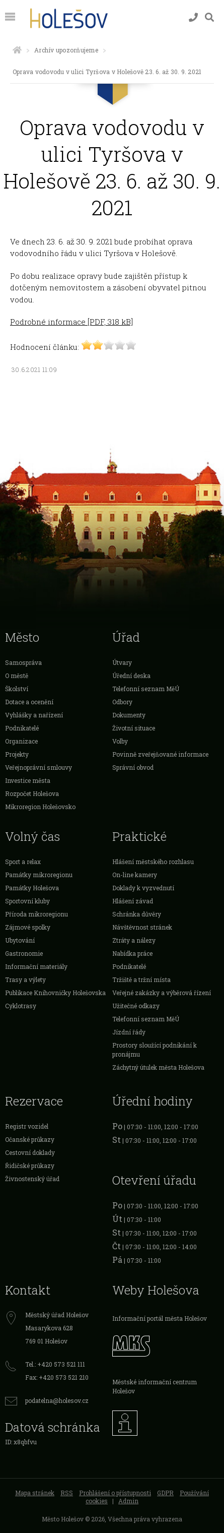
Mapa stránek (34, 1493)
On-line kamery (134, 875)
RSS (66, 1493)
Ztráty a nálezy (134, 940)
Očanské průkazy (29, 1139)
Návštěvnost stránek (142, 927)
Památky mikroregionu (38, 875)
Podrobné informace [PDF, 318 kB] (71, 322)
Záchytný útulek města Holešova (158, 1067)
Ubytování (20, 940)
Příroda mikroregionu (36, 914)
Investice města (27, 780)
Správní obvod (133, 767)
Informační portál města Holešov (159, 1318)
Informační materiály (36, 966)
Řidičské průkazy (29, 1165)
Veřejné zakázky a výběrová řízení (161, 993)
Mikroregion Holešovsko (40, 807)
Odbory (122, 702)
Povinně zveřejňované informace (160, 754)
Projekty (17, 754)
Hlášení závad (132, 901)
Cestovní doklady (30, 1152)
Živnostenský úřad (32, 1179)
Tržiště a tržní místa (141, 979)
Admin (128, 1501)
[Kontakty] (193, 17)
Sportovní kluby (27, 901)
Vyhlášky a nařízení (34, 715)
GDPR (165, 1493)
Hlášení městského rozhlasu (153, 861)
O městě (16, 675)
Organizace (21, 741)
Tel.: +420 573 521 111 (55, 1364)
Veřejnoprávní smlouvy (38, 767)
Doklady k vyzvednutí (143, 888)
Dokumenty (128, 715)
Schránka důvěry (136, 914)
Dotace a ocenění (29, 702)
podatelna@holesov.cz (57, 1400)
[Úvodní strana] (17, 50)
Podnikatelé (22, 728)
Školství (16, 689)
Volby (120, 741)
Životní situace (133, 728)
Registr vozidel (26, 1126)
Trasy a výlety (25, 979)
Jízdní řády (128, 1032)
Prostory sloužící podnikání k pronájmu (154, 1049)
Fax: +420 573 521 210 (57, 1377)
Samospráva (23, 662)
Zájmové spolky (27, 927)
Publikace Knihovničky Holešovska (55, 993)
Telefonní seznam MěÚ (145, 689)
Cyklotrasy (20, 1006)
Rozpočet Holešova (32, 793)
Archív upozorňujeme (66, 50)
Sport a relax (23, 861)
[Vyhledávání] (209, 17)
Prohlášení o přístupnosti (115, 1493)
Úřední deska (131, 675)
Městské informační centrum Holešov (154, 1386)
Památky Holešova (32, 888)
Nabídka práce (132, 953)
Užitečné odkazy (136, 1006)
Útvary (122, 662)
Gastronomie (24, 953)
